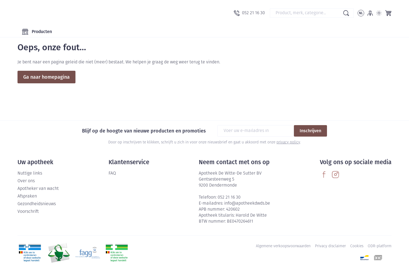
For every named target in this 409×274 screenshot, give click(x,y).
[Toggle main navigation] (36, 31)
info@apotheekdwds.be (247, 203)
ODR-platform (380, 246)
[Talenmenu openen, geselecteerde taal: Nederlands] (361, 13)
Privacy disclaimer (330, 246)
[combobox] (312, 13)
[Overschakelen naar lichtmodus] (379, 13)
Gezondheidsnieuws (36, 204)
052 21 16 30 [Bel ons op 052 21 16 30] (229, 197)
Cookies (356, 246)
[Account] (370, 13)
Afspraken (27, 196)
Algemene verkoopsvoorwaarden (283, 246)
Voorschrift (28, 212)
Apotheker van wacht (38, 189)
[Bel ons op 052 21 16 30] (249, 13)
